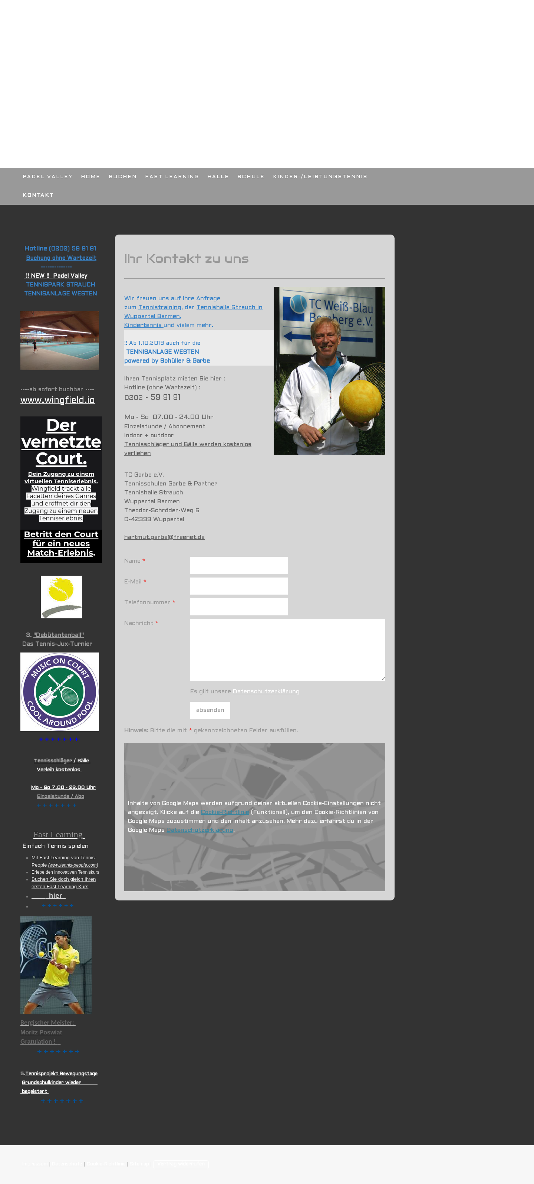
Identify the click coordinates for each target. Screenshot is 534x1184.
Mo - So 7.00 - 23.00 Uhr (63, 787)
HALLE (218, 176)
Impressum (35, 1164)
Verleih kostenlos (59, 770)
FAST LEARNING (172, 176)
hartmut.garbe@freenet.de (164, 537)
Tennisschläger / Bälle (62, 761)
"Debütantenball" (58, 635)
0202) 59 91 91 (73, 249)
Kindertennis (144, 325)
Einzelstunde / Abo (60, 796)
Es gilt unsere (245, 691)
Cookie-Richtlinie (225, 812)
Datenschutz (67, 1164)
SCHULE (251, 176)
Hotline (35, 249)
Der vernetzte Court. (61, 441)
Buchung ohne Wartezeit (61, 258)
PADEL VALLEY (48, 176)
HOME (90, 176)
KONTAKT (38, 195)
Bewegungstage (79, 1074)
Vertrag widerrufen (181, 1164)
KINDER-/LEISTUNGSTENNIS (320, 176)
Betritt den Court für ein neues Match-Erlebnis (61, 543)
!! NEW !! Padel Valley (55, 276)
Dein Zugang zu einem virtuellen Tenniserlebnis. (61, 477)
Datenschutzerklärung (266, 691)
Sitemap (139, 1164)
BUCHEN (123, 176)
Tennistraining (159, 307)
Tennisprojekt (41, 1074)
